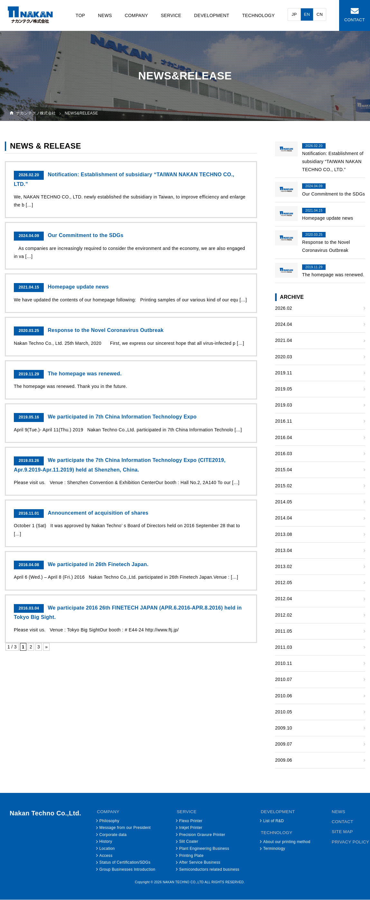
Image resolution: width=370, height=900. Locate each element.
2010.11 (283, 663)
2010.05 (283, 711)
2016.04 (283, 437)
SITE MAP (342, 831)
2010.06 (283, 695)
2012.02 (283, 615)
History (105, 842)
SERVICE (171, 15)
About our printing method (287, 842)
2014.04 (283, 518)
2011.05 (283, 631)
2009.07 (283, 744)
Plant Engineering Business (204, 848)
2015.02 (283, 486)
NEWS (105, 15)
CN (320, 14)
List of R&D (274, 821)
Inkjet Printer (190, 828)
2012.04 (283, 599)
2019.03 (283, 405)
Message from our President (125, 828)
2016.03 (283, 453)
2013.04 (283, 550)
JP (294, 14)
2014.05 (283, 502)
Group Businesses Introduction (127, 869)
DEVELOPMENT (211, 15)
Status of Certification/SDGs (125, 862)
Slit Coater (189, 842)
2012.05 (283, 582)
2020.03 (283, 356)
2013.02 (283, 566)
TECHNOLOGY (258, 15)
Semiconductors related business (209, 869)
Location (107, 848)
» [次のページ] (46, 647)
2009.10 (283, 727)
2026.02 (283, 308)
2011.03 (283, 647)
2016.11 (283, 421)
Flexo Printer (190, 821)
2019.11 (283, 372)
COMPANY (136, 15)
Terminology (274, 848)
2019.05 (283, 388)
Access (106, 855)
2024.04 (283, 324)
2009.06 (283, 760)
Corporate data (113, 834)
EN (307, 14)
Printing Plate (191, 855)
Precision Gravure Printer (202, 834)
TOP (80, 15)
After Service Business (199, 862)
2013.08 (283, 534)
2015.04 (283, 469)
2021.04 (283, 340)
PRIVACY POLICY (350, 841)
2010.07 (283, 679)
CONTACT (354, 19)
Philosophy (109, 821)
